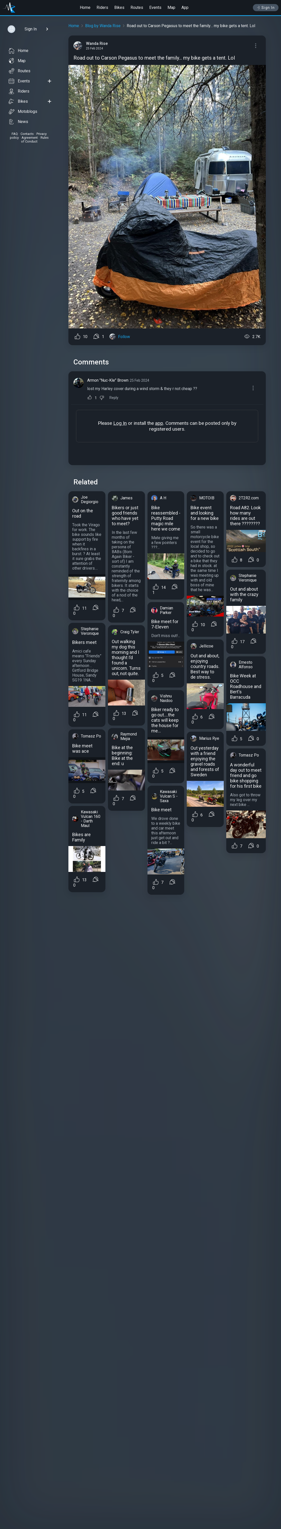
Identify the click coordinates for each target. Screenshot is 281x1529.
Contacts (27, 134)
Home (85, 7)
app (159, 423)
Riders (102, 7)
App (185, 7)
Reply (113, 398)
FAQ (15, 134)
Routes (136, 7)
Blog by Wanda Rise (103, 25)
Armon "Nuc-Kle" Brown (107, 380)
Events (155, 7)
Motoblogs (23, 111)
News (18, 122)
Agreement (30, 137)
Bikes (119, 7)
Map (171, 7)
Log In (120, 423)
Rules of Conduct (35, 139)
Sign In (266, 8)
